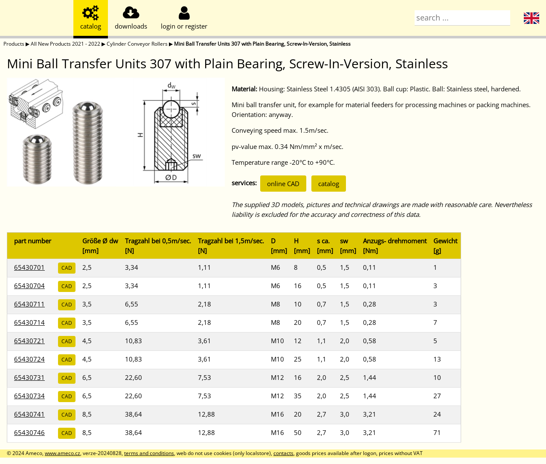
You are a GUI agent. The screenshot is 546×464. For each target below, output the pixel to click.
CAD (66, 267)
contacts (283, 453)
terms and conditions (149, 453)
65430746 (29, 432)
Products (13, 43)
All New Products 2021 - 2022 (65, 43)
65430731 (29, 377)
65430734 (29, 395)
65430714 (29, 322)
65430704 (29, 285)
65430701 (29, 267)
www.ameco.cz (62, 453)
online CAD (283, 183)
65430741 (29, 414)
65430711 (29, 304)
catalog (328, 183)
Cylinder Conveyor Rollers (137, 43)
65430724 (29, 359)
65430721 (29, 340)
